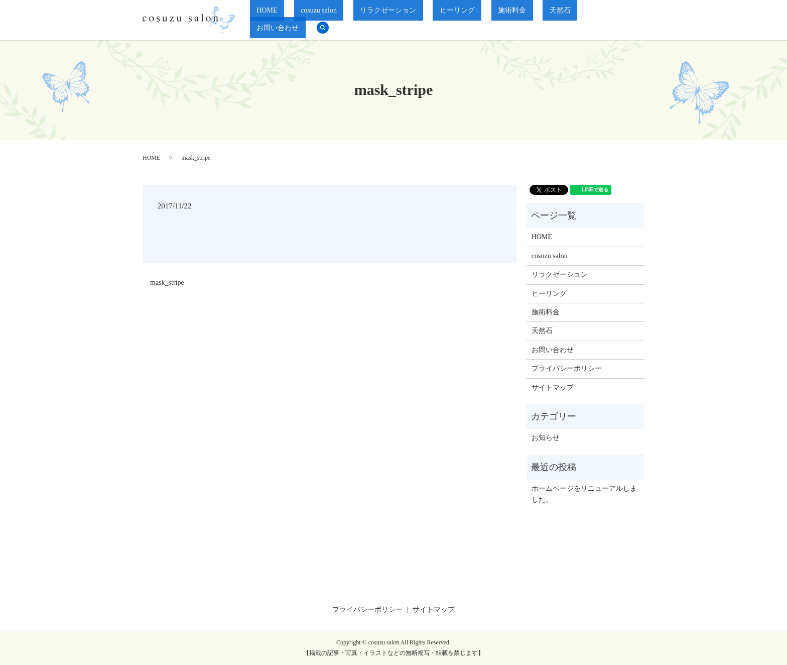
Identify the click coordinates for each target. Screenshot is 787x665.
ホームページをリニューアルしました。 (584, 494)
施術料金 (517, 20)
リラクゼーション (420, 20)
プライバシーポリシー (567, 368)
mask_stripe (167, 282)
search (631, 20)
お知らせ (546, 437)
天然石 (552, 20)
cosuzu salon (365, 20)
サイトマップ (553, 387)
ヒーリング (476, 20)
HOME (326, 20)
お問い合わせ (594, 20)
